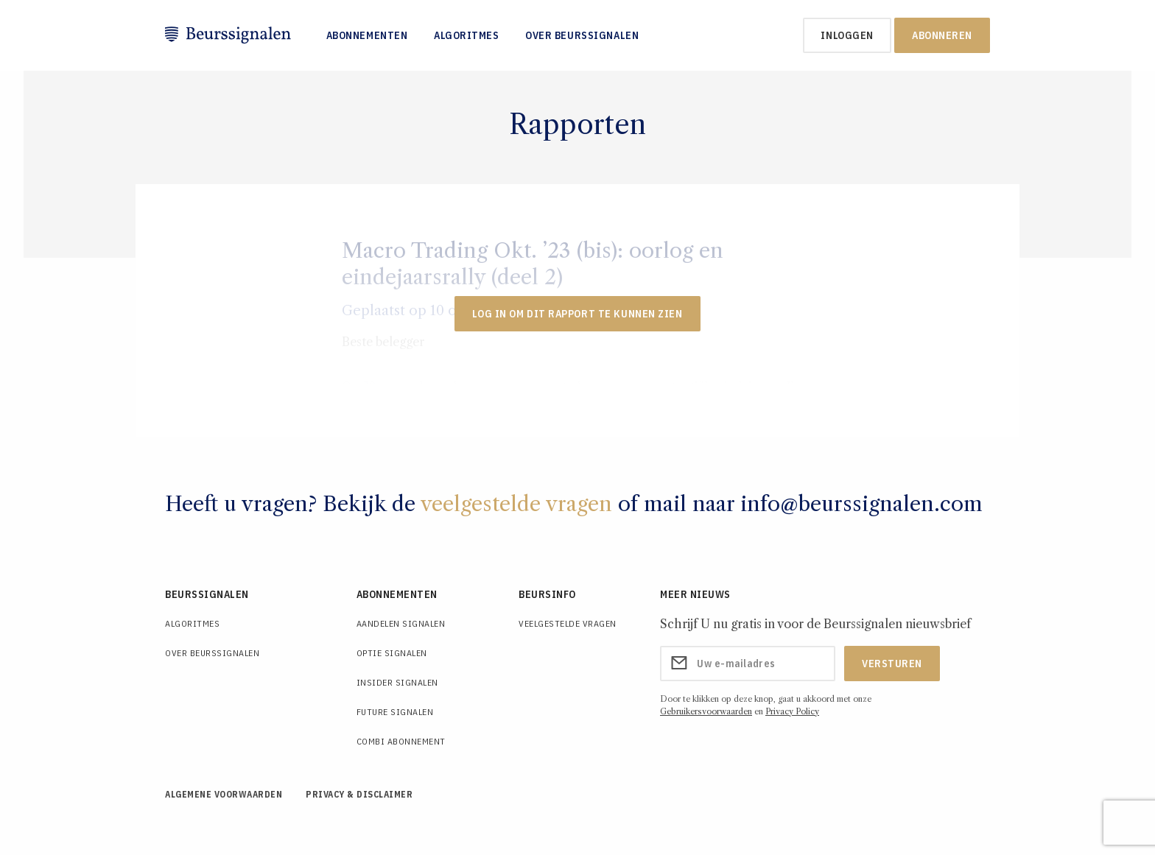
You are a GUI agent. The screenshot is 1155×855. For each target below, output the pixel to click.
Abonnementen (367, 35)
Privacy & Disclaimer (359, 794)
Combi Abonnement (401, 741)
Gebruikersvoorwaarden (706, 711)
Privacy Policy (792, 711)
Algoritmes (466, 35)
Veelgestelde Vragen (568, 623)
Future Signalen (395, 711)
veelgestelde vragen (516, 503)
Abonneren (942, 35)
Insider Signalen (397, 682)
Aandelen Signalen (401, 623)
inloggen (847, 35)
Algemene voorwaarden (223, 794)
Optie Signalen (392, 652)
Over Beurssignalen (582, 35)
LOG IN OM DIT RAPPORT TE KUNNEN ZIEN (577, 313)
